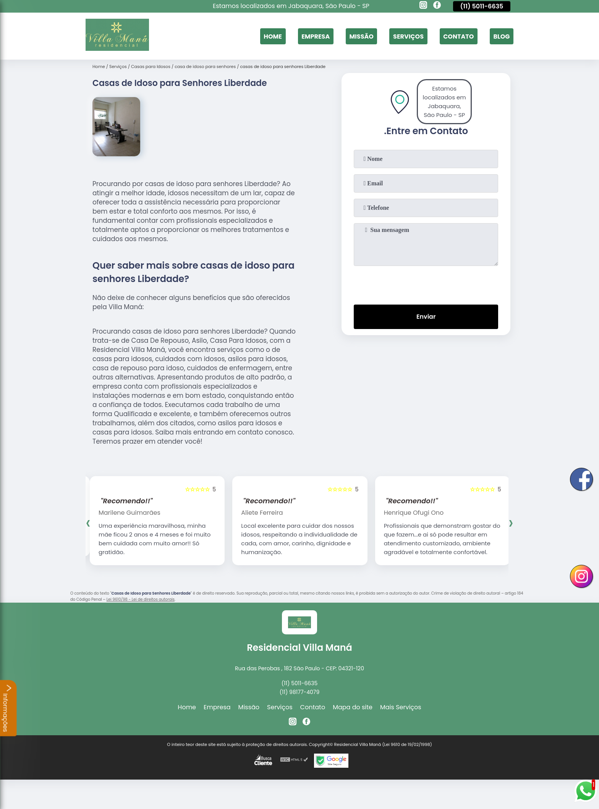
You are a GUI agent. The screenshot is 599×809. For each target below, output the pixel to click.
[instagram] (423, 6)
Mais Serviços (400, 707)
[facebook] (437, 6)
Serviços (408, 36)
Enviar (425, 316)
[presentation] (426, 283)
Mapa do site (352, 707)
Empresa (315, 36)
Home (273, 36)
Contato (458, 36)
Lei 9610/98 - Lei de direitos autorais (141, 599)
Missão (361, 36)
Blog (501, 36)
